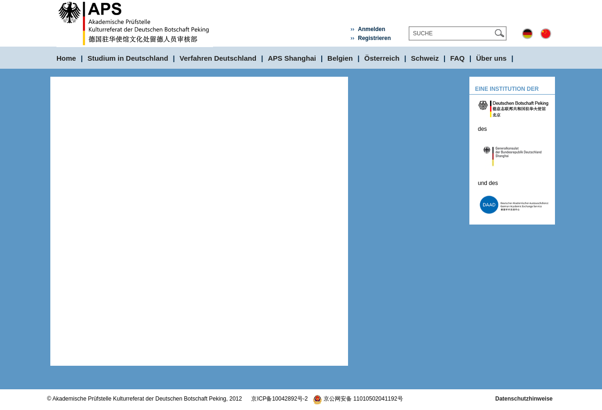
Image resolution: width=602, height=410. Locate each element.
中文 (545, 33)
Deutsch (527, 33)
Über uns (491, 58)
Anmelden (371, 29)
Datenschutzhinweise (524, 398)
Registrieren (374, 38)
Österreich (382, 58)
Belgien (340, 58)
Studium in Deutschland (127, 58)
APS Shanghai (292, 58)
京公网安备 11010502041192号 (358, 398)
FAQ (457, 58)
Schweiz (425, 58)
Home (66, 58)
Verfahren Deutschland (218, 58)
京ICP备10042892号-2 (279, 398)
